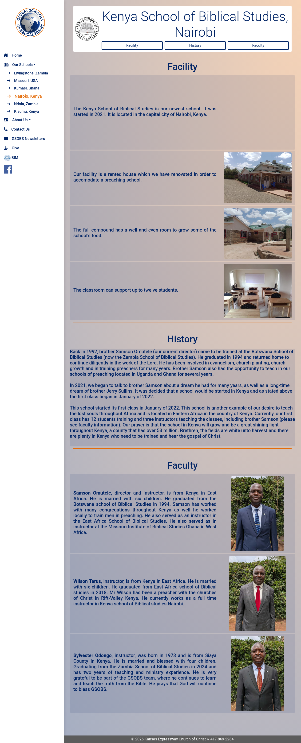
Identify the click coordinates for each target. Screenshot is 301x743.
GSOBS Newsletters (24, 138)
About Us (16, 120)
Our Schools (18, 64)
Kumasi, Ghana (23, 88)
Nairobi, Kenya (24, 96)
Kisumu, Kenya (23, 111)
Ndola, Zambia (23, 104)
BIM (11, 158)
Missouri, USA (22, 80)
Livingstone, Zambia (27, 73)
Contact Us (17, 129)
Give (11, 148)
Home (13, 55)
